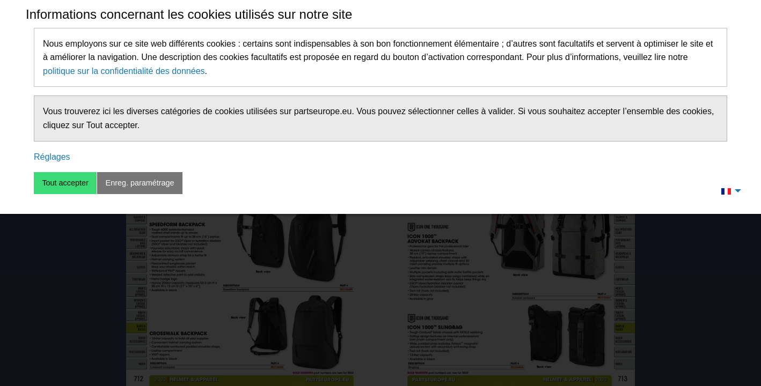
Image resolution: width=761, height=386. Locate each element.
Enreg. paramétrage (140, 183)
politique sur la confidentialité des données (124, 71)
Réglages (52, 156)
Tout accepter (65, 183)
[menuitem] (728, 191)
